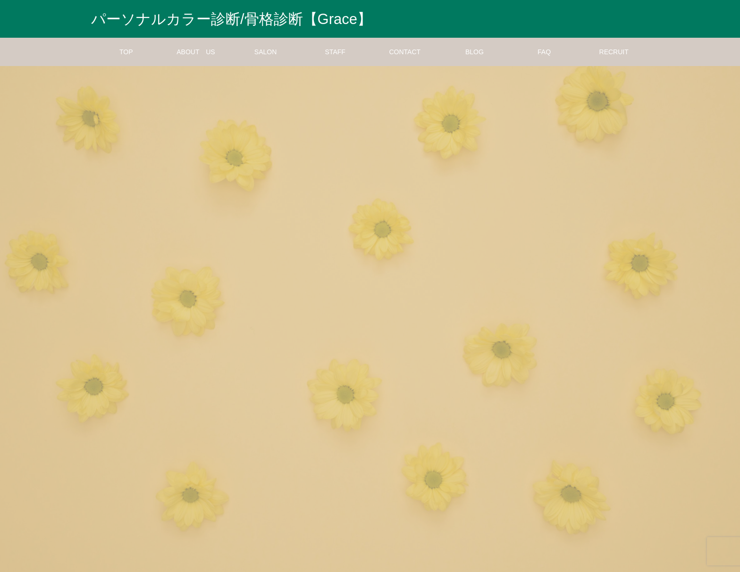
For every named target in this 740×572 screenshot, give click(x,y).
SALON (265, 52)
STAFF (335, 52)
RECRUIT (614, 52)
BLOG (474, 52)
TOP (126, 52)
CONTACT (405, 52)
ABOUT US (196, 52)
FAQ (544, 52)
